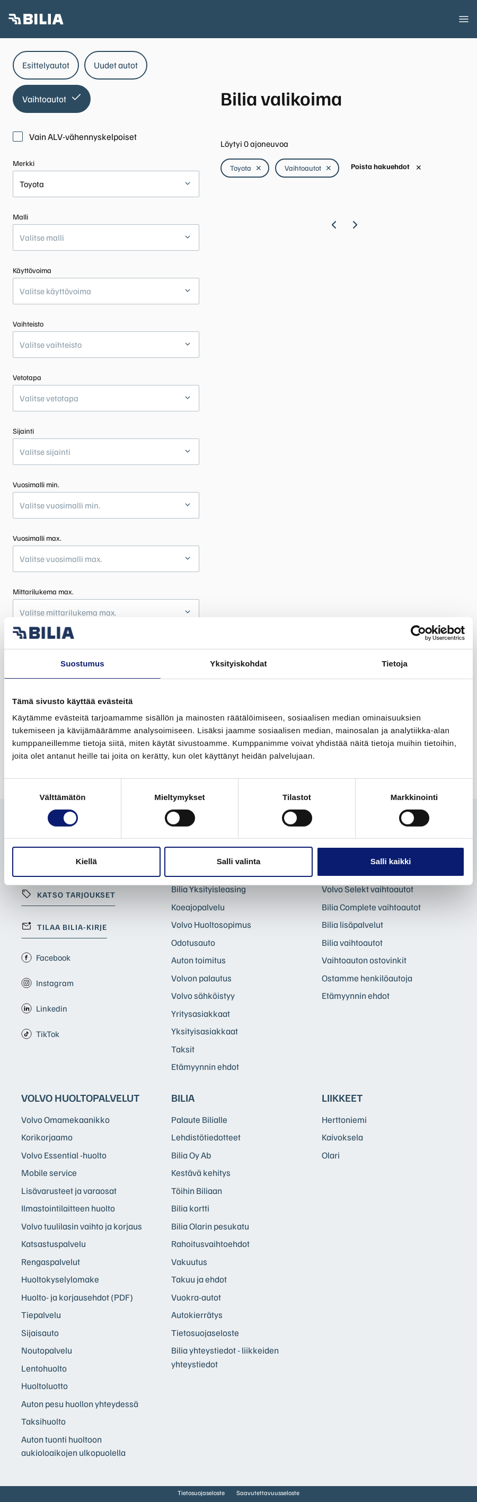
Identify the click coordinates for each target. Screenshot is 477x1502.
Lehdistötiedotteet (206, 1137)
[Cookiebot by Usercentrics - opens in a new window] (418, 632)
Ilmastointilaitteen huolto (68, 1208)
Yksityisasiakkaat (204, 1031)
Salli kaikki (390, 861)
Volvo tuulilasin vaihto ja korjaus (81, 1226)
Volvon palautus (201, 977)
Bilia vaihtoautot (352, 942)
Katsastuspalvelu (53, 1243)
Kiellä (86, 861)
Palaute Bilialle (199, 1119)
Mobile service (49, 1172)
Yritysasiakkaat (200, 1013)
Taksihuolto (43, 1421)
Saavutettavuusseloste (267, 1493)
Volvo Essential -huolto (64, 1155)
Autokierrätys (197, 1314)
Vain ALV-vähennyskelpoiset (75, 136)
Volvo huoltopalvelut (80, 1097)
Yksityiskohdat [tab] (238, 662)
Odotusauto (193, 942)
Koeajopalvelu (198, 906)
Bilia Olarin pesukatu (210, 1226)
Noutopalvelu (46, 1350)
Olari (331, 1155)
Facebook (45, 957)
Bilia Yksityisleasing (208, 888)
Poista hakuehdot (386, 167)
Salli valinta (239, 861)
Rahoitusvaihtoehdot (210, 1243)
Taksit (183, 1049)
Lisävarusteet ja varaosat (69, 1190)
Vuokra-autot (196, 1297)
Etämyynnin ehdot (205, 1066)
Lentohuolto (44, 1368)
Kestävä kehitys (201, 1172)
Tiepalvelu (41, 1314)
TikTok (40, 1034)
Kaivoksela (342, 1137)
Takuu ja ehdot (199, 1279)
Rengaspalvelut (50, 1261)
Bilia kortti (190, 1208)
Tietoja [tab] (395, 662)
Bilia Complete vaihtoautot (371, 906)
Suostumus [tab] (82, 662)
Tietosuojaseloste (205, 1332)
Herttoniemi (344, 1119)
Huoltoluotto (44, 1385)
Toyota (246, 167)
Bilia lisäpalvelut (352, 924)
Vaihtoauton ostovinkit (364, 959)
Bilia (183, 1097)
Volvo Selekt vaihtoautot (367, 888)
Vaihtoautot (308, 167)
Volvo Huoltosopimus (211, 924)
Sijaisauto (40, 1332)
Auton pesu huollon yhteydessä (79, 1403)
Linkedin (44, 1008)
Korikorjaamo (47, 1137)
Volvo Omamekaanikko (65, 1119)
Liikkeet (342, 1097)
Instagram (47, 983)
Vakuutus (189, 1261)
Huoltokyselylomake (60, 1279)
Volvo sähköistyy (203, 995)
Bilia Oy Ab (191, 1155)
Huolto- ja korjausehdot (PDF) (77, 1297)
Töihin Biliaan (196, 1190)
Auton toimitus (198, 959)
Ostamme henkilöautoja (367, 977)
